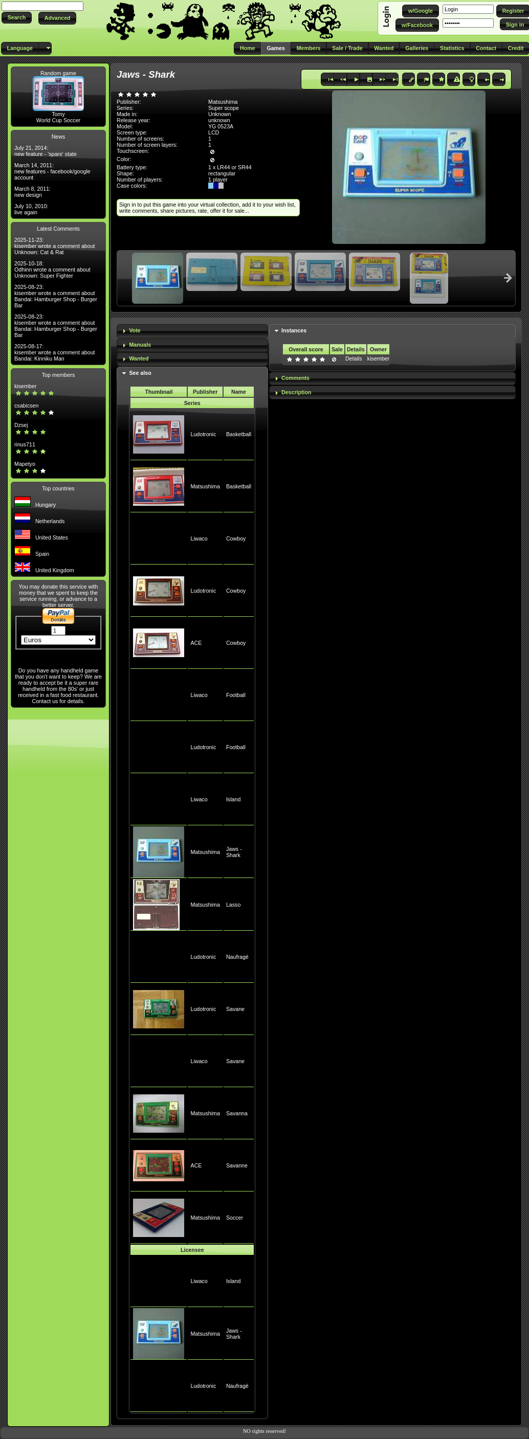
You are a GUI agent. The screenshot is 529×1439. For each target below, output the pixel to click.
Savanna (237, 1113)
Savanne (237, 1165)
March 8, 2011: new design (32, 192)
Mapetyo (24, 464)
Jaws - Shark (234, 852)
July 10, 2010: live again (31, 209)
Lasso (233, 905)
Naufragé (237, 957)
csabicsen (26, 405)
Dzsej (21, 425)
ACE (196, 643)
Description (296, 392)
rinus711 (24, 444)
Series (192, 403)
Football (236, 695)
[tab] (192, 331)
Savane (235, 1009)
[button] (17, 18)
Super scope (223, 108)
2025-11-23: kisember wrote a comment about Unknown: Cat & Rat (54, 246)
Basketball (238, 434)
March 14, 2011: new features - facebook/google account (52, 171)
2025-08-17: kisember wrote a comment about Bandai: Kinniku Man (54, 352)
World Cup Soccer (58, 120)
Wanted (138, 358)
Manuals (140, 345)
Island (233, 799)
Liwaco (198, 538)
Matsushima (204, 486)
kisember (25, 386)
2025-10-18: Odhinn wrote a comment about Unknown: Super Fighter (52, 269)
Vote (134, 330)
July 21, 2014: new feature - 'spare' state (45, 151)
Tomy (58, 114)
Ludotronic (203, 434)
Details (353, 358)
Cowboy (236, 538)
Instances (293, 330)
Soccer (234, 1218)
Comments (295, 378)
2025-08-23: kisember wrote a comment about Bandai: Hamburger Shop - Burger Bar (55, 296)
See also (140, 373)
